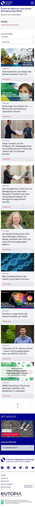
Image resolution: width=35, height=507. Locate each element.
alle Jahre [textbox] (5, 37)
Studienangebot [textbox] (10, 448)
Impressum (4, 478)
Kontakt (3, 475)
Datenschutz (5, 481)
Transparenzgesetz (7, 484)
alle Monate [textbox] (6, 42)
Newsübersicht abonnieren (10, 25)
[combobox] (17, 37)
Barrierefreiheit (6, 487)
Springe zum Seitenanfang (28, 486)
